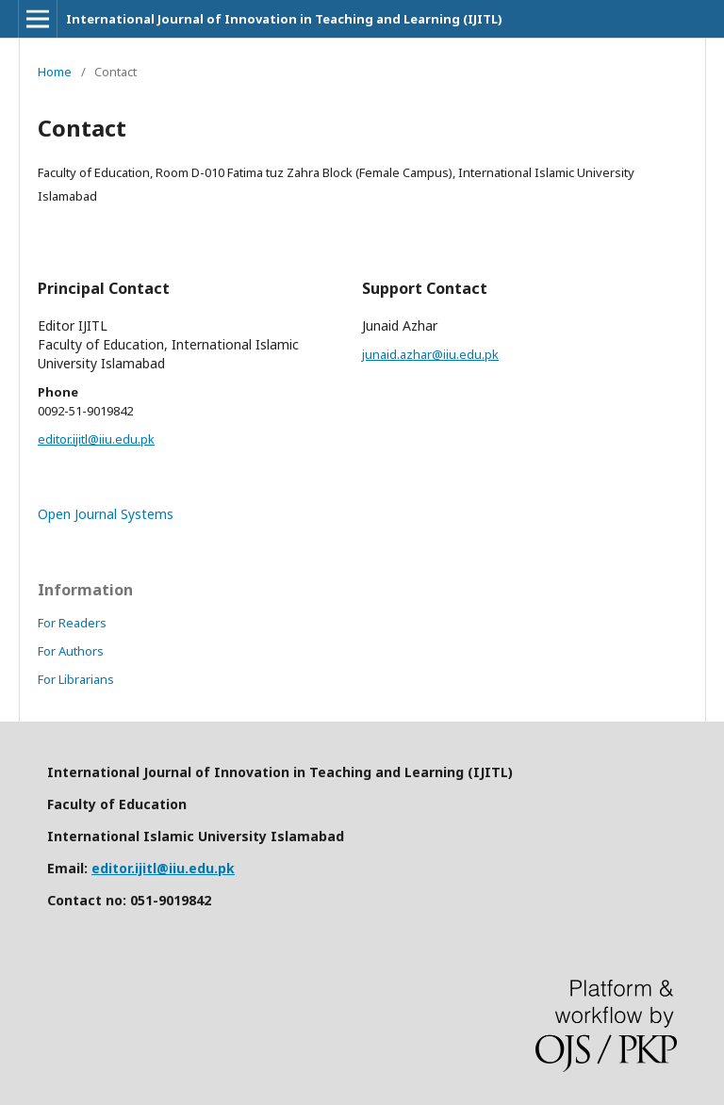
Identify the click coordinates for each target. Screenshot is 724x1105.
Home (55, 71)
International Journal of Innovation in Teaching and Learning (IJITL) (284, 18)
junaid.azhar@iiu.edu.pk (430, 354)
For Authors (71, 650)
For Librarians (76, 679)
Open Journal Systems (105, 514)
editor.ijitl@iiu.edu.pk (96, 439)
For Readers (72, 622)
